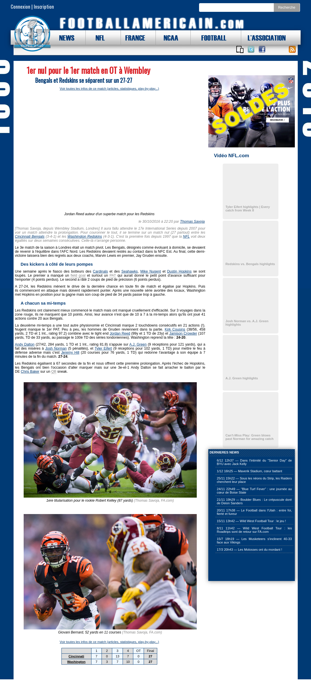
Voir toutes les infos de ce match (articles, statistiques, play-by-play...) (109, 88)
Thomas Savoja (192, 222)
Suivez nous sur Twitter (251, 49)
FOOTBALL (209, 37)
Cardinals (100, 271)
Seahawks (129, 271)
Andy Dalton (25, 344)
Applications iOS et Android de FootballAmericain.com (240, 49)
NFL (99, 37)
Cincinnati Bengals (30, 237)
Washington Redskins (85, 237)
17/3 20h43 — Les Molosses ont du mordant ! (249, 549)
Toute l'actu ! (292, 49)
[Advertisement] (237, 567)
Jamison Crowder (183, 333)
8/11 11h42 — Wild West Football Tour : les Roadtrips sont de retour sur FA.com (254, 529)
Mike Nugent (150, 271)
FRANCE (134, 37)
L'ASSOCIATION (263, 37)
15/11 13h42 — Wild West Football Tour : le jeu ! (251, 521)
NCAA (169, 37)
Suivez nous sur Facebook (262, 49)
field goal (78, 275)
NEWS (64, 37)
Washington (76, 661)
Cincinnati (76, 656)
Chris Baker (30, 372)
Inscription (44, 6)
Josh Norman (56, 348)
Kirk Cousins (175, 329)
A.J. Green (138, 344)
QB (53, 372)
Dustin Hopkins (179, 271)
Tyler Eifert (103, 348)
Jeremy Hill (70, 352)
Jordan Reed (120, 333)
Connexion (20, 6)
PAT (113, 275)
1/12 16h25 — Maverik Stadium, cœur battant (249, 471)
